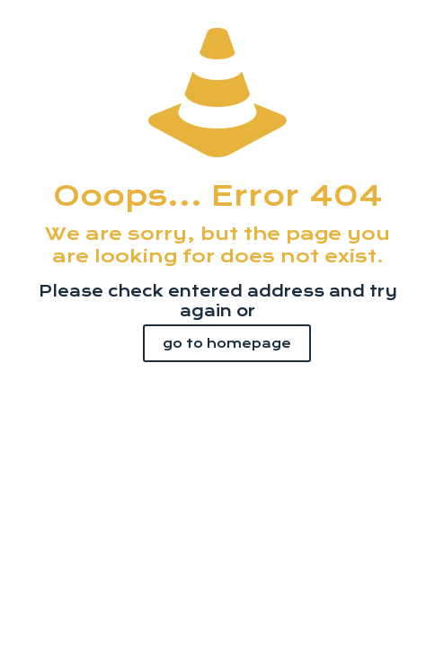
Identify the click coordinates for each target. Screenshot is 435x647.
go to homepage (227, 343)
